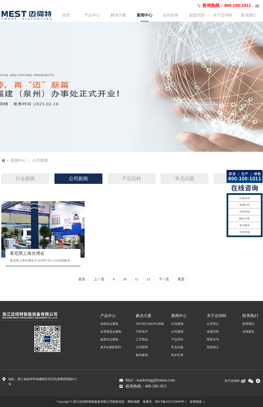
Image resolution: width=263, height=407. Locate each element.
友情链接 (198, 401)
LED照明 (142, 347)
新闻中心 (144, 17)
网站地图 (134, 401)
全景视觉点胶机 (111, 331)
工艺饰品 (142, 339)
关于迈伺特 (222, 15)
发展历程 (213, 331)
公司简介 (213, 323)
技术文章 (177, 355)
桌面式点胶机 (109, 339)
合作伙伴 (170, 15)
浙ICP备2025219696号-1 (170, 401)
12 (148, 279)
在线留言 (248, 331)
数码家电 (142, 355)
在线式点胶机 (109, 323)
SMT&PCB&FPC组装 (150, 323)
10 (125, 279)
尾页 (181, 279)
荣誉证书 (213, 339)
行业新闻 (25, 178)
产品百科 (131, 178)
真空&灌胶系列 (110, 347)
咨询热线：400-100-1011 (223, 6)
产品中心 (92, 15)
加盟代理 (196, 15)
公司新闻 (40, 160)
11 (136, 279)
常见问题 (184, 178)
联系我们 (248, 15)
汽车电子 (142, 331)
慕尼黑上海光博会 (27, 253)
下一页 (164, 279)
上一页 (99, 279)
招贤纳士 (213, 347)
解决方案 (118, 15)
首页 (66, 15)
